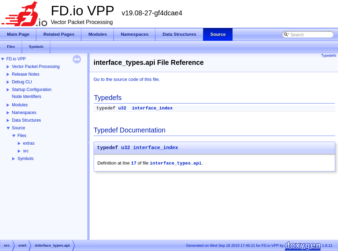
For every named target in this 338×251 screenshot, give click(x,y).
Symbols (25, 158)
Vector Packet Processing (36, 66)
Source (18, 128)
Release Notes (25, 74)
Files (21, 135)
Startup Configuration (31, 89)
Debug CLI (22, 81)
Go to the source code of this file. (127, 79)
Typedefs (328, 55)
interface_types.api (175, 163)
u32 (122, 108)
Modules (20, 104)
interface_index (152, 108)
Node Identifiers (26, 96)
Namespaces (24, 112)
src (26, 151)
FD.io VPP (16, 58)
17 (134, 163)
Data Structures (26, 120)
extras (29, 143)
